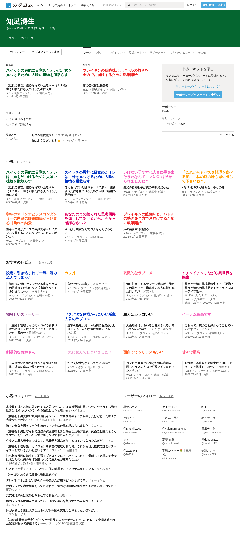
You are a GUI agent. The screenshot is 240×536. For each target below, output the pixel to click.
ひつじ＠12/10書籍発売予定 (66, 523)
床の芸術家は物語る (95, 85)
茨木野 (150, 291)
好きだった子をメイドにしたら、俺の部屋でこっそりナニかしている (50, 468)
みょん (53, 366)
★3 (184, 191)
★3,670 (130, 374)
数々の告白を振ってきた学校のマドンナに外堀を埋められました (47, 425)
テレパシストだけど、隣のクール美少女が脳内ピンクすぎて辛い (47, 480)
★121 (126, 191)
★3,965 (13, 371)
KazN (165, 111)
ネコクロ (96, 425)
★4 (8, 93)
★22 (9, 240)
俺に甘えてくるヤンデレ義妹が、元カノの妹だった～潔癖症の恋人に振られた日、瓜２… (150, 287)
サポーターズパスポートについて (198, 86)
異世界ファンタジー (206, 299)
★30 (187, 333)
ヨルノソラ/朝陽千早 (64, 450)
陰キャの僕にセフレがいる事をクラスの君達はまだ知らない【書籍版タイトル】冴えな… (33, 287)
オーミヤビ (98, 480)
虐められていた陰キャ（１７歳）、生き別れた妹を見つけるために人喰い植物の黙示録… (90, 191)
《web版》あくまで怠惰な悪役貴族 (28, 474)
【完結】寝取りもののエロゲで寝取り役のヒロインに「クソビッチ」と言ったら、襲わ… (33, 329)
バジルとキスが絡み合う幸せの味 (203, 187)
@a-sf (136, 370)
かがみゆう (104, 468)
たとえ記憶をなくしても (83, 363)
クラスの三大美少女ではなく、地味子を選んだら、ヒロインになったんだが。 (55, 440)
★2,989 (130, 295)
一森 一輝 (81, 435)
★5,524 (13, 295)
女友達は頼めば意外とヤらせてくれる (30, 495)
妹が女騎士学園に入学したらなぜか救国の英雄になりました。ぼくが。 (51, 510)
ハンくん (207, 329)
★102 (70, 367)
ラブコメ (139, 191)
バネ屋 (71, 332)
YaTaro (105, 363)
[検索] (128, 5)
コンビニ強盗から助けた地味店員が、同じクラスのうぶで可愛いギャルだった (150, 366)
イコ (111, 440)
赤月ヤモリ (226, 366)
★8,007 (189, 371)
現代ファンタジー (24, 93)
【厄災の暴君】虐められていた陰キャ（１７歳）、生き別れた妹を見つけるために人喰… (31, 191)
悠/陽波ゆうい (38, 332)
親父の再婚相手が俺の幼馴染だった (146, 187)
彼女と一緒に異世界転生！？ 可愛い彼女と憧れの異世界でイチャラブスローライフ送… (209, 287)
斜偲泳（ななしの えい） (202, 295)
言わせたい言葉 (77, 284)
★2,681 (13, 337)
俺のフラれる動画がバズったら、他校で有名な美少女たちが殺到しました (53, 501)
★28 (85, 89)
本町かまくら (14, 504)
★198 (70, 337)
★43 (187, 299)
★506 (129, 333)
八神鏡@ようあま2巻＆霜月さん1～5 (29, 463)
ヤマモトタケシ (39, 291)
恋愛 (81, 367)
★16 (67, 237)
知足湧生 (20, 21)
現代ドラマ (99, 89)
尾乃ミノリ (13, 489)
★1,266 (72, 288)
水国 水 (81, 410)
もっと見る (12, 138)
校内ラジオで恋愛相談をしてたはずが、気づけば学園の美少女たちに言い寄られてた (60, 486)
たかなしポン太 (162, 329)
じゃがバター (98, 284)
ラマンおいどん (16, 514)
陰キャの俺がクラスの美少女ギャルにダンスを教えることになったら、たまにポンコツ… (31, 233)
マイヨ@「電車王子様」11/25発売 (49, 419)
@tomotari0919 (14, 28)
